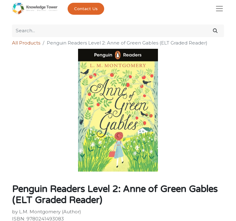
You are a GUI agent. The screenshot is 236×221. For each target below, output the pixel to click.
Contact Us (86, 8)
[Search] (215, 31)
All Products (26, 43)
